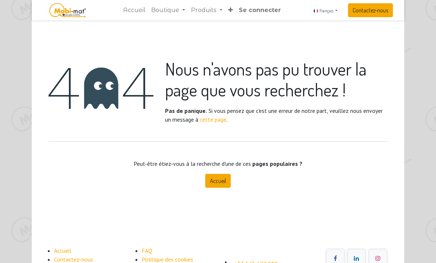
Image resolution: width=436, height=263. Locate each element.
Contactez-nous (370, 10)
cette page (213, 119)
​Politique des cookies (167, 259)
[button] (230, 10)
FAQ (147, 250)
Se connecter (260, 10)
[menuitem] (134, 10)
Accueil (218, 180)
